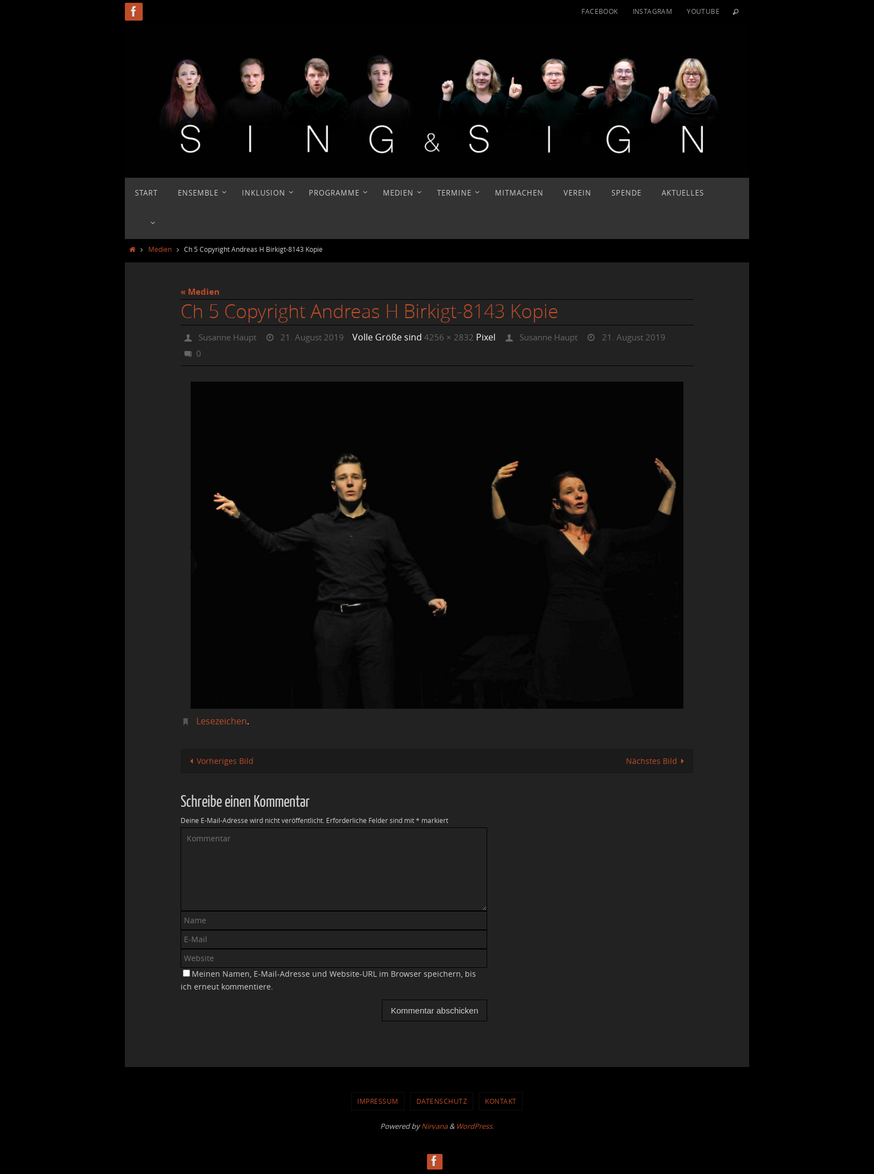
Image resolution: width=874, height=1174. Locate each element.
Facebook (599, 11)
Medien (160, 249)
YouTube (703, 11)
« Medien (200, 292)
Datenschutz (442, 1100)
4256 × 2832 (458, 337)
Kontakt (501, 1100)
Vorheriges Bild (221, 760)
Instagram (653, 11)
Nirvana (434, 1126)
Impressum (378, 1100)
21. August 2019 (320, 337)
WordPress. (475, 1126)
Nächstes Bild (656, 760)
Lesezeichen (221, 720)
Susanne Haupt (230, 337)
